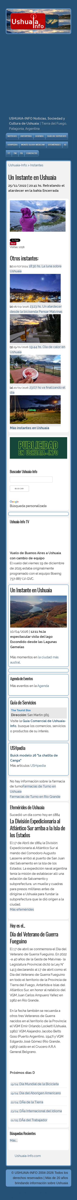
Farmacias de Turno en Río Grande (35, 797)
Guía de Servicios (56, 136)
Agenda (39, 136)
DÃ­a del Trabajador (29, 1120)
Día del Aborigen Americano (36, 1093)
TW (15, 153)
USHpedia (13, 145)
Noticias (12, 136)
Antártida (26, 136)
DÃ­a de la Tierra (27, 1102)
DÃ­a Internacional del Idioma (36, 1111)
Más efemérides (22, 909)
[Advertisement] (38, 74)
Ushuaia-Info (17, 165)
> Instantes (35, 165)
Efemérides (54, 145)
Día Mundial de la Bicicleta (35, 1084)
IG (65, 145)
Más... (14, 1140)
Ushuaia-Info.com (28, 1156)
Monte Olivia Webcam (33, 145)
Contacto (31, 153)
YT (9, 153)
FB (21, 153)
